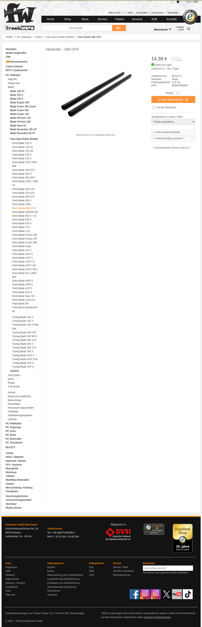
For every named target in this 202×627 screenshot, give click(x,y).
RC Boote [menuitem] (11, 434)
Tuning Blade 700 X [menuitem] (22, 351)
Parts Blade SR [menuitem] (20, 303)
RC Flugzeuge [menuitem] (13, 427)
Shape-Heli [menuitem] (14, 83)
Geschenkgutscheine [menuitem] (17, 496)
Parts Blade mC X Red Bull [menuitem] (24, 275)
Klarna (50, 571)
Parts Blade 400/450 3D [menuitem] (25, 212)
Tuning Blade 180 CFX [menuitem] (24, 332)
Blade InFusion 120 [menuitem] (20, 117)
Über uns (10, 594)
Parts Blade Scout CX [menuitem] (23, 299)
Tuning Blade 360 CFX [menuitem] (24, 347)
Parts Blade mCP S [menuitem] (22, 254)
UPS (91, 575)
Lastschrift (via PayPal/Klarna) (63, 579)
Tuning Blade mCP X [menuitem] (23, 355)
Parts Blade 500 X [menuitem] (22, 219)
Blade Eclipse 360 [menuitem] (19, 102)
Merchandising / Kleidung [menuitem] (19, 487)
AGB (8, 571)
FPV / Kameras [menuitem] (14, 464)
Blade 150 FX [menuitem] (17, 91)
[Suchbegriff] (76, 28)
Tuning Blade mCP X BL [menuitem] (25, 359)
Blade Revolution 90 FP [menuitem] (22, 133)
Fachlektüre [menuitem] (12, 491)
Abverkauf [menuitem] (11, 504)
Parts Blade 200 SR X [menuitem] (24, 177)
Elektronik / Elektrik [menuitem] (16, 461)
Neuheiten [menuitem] (11, 49)
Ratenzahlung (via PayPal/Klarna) (65, 575)
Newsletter (173, 12)
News (85, 19)
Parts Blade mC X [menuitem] (21, 250)
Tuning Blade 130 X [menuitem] (22, 321)
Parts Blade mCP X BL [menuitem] (24, 265)
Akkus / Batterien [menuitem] (15, 457)
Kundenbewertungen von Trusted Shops (27, 613)
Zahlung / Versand (15, 583)
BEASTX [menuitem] (10, 447)
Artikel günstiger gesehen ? (168, 138)
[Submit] (119, 28)
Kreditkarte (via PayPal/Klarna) (63, 583)
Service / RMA (120, 567)
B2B (154, 19)
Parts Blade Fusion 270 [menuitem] (24, 238)
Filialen (119, 19)
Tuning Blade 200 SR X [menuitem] (24, 336)
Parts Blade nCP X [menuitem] (22, 292)
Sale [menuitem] (8, 56)
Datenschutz (12, 579)
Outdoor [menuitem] (10, 483)
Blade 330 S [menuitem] (16, 98)
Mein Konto (116, 12)
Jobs (8, 590)
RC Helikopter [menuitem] (13, 75)
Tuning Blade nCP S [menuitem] (23, 363)
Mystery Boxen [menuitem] (13, 507)
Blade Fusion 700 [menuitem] (19, 114)
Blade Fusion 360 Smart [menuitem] (23, 106)
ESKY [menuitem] (11, 379)
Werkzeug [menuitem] (11, 472)
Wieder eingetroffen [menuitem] (16, 53)
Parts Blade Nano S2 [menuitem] (23, 296)
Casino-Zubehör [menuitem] (14, 66)
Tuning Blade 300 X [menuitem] (22, 343)
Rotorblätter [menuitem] (14, 404)
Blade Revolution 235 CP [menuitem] (23, 129)
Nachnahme (53, 590)
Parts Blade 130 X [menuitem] (22, 158)
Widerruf (10, 575)
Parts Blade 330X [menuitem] (21, 204)
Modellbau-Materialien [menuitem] (17, 479)
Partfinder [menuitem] (13, 411)
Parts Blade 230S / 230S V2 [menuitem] (25, 183)
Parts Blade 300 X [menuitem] (22, 200)
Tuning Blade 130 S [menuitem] (22, 317)
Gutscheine (157, 12)
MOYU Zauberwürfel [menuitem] (16, 70)
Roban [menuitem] (11, 382)
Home (50, 19)
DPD (91, 571)
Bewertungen (77, 613)
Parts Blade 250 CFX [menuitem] (23, 189)
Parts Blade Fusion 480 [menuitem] (24, 242)
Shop (67, 19)
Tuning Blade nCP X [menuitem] (23, 366)
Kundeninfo (12, 587)
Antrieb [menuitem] (12, 392)
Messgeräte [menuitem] (12, 468)
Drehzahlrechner (122, 575)
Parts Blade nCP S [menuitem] (22, 288)
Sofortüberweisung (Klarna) (61, 587)
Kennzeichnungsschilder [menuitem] (21, 407)
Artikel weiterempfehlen (167, 132)
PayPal (51, 567)
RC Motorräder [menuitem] (13, 438)
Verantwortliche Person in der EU (172, 147)
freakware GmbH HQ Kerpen (22, 524)
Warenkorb (162, 29)
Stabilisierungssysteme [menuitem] (20, 415)
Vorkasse (52, 594)
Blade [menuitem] (11, 87)
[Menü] (161, 526)
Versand (137, 19)
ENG (188, 1)
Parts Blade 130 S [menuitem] (22, 154)
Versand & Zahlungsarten (157, 617)
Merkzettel (141, 12)
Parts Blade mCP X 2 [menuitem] (23, 261)
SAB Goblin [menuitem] (14, 375)
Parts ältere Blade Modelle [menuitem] (24, 139)
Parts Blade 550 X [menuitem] (22, 223)
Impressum (11, 567)
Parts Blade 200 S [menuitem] (22, 173)
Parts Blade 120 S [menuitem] (22, 143)
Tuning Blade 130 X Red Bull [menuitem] (25, 326)
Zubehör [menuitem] (14, 371)
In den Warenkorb (173, 99)
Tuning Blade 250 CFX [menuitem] (24, 340)
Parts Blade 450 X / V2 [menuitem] (24, 215)
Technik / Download (123, 571)
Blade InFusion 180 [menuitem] (20, 121)
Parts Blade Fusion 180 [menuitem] (24, 235)
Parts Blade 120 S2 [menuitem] (22, 147)
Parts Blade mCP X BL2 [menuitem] (25, 269)
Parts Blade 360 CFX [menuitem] (24, 208)
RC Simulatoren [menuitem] (14, 442)
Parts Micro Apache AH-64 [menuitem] (25, 309)
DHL (91, 567)
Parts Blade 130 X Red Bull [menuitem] (24, 164)
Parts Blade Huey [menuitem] (21, 246)
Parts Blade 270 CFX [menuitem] (23, 193)
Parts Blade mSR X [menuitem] (22, 284)
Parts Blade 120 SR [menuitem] (22, 151)
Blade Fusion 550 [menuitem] (19, 110)
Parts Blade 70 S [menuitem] (21, 227)
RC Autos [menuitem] (11, 431)
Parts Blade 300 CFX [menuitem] (23, 196)
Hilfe (130, 12)
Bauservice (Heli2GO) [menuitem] (19, 396)
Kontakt (172, 19)
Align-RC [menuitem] (13, 79)
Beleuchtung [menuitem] (14, 400)
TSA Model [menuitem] (14, 386)
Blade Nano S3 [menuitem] (18, 125)
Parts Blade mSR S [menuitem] (22, 280)
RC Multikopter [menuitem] (13, 423)
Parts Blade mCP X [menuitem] (22, 257)
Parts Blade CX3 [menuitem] (21, 231)
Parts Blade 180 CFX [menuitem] (23, 170)
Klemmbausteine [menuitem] (16, 61)
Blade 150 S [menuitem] (16, 95)
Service (102, 19)
